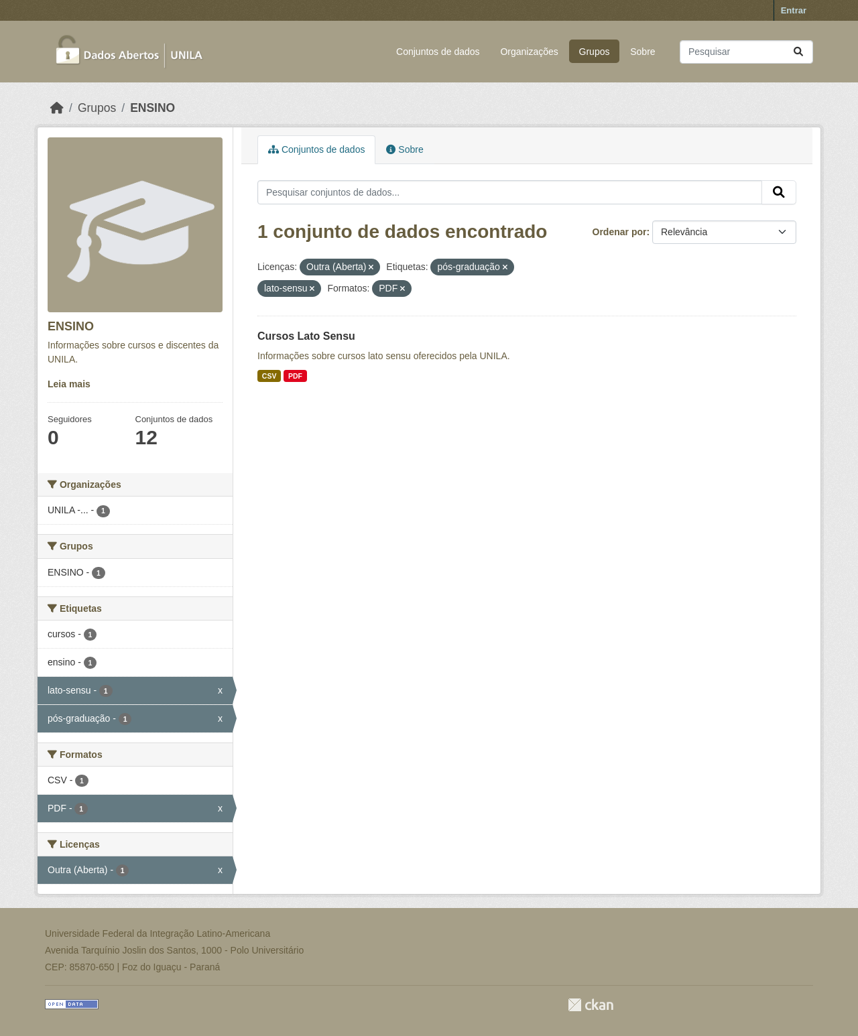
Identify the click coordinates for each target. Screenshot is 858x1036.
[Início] (57, 108)
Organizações (529, 51)
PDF (295, 376)
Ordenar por (620, 231)
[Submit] (798, 52)
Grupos (594, 51)
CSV (269, 376)
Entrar (793, 10)
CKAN (590, 1005)
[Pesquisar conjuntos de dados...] (746, 52)
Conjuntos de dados (438, 51)
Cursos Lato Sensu (306, 336)
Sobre (642, 51)
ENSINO (152, 108)
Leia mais (69, 384)
